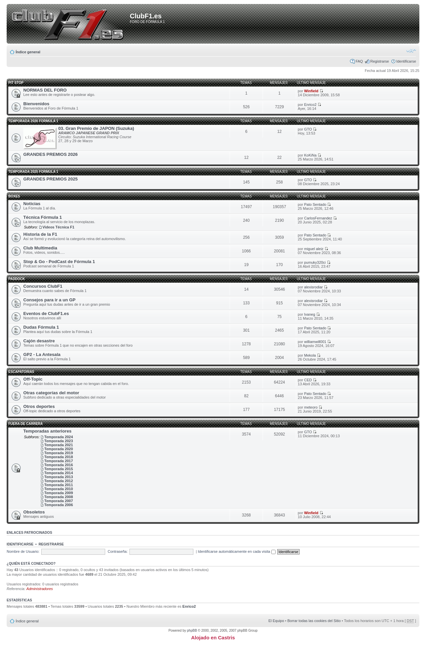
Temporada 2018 (58, 457)
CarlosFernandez (318, 218)
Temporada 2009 (58, 493)
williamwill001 (315, 342)
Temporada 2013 (58, 477)
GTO (308, 129)
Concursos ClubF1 (42, 286)
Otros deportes (39, 406)
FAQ (359, 61)
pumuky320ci (315, 262)
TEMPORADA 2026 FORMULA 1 (33, 121)
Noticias (31, 203)
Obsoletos (34, 511)
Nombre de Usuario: (23, 551)
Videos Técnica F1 (59, 227)
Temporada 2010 (58, 489)
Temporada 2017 (58, 461)
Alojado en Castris (213, 637)
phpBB (192, 630)
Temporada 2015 (58, 469)
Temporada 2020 (58, 449)
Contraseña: (118, 551)
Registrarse (379, 61)
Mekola (310, 355)
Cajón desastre (39, 340)
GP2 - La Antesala (42, 354)
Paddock (16, 279)
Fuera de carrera (25, 424)
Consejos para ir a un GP (49, 299)
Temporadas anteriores (47, 431)
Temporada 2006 (58, 505)
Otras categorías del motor (51, 392)
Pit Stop (15, 83)
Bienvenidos (36, 103)
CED (308, 380)
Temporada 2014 (58, 473)
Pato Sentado (315, 204)
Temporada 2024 (58, 437)
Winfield (311, 91)
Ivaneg (309, 314)
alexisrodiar (313, 287)
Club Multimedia (40, 247)
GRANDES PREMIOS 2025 (50, 178)
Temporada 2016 (58, 465)
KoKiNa (310, 155)
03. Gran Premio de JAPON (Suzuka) (96, 128)
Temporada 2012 (58, 481)
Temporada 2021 (58, 445)
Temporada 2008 (58, 497)
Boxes (14, 196)
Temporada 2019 (58, 453)
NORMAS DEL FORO (45, 90)
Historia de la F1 (40, 234)
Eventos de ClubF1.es (46, 313)
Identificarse (406, 61)
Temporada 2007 (58, 501)
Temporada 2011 (58, 485)
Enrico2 (310, 105)
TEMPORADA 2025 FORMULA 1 (33, 171)
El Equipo (276, 621)
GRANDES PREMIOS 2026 (50, 154)
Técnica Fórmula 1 (42, 217)
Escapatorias (21, 372)
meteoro (311, 407)
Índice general (28, 52)
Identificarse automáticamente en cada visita (237, 551)
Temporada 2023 (58, 441)
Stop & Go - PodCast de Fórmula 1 (59, 261)
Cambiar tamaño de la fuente (411, 51)
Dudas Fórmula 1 (41, 327)
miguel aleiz (313, 249)
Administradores (39, 589)
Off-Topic (33, 379)
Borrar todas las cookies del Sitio (313, 621)
